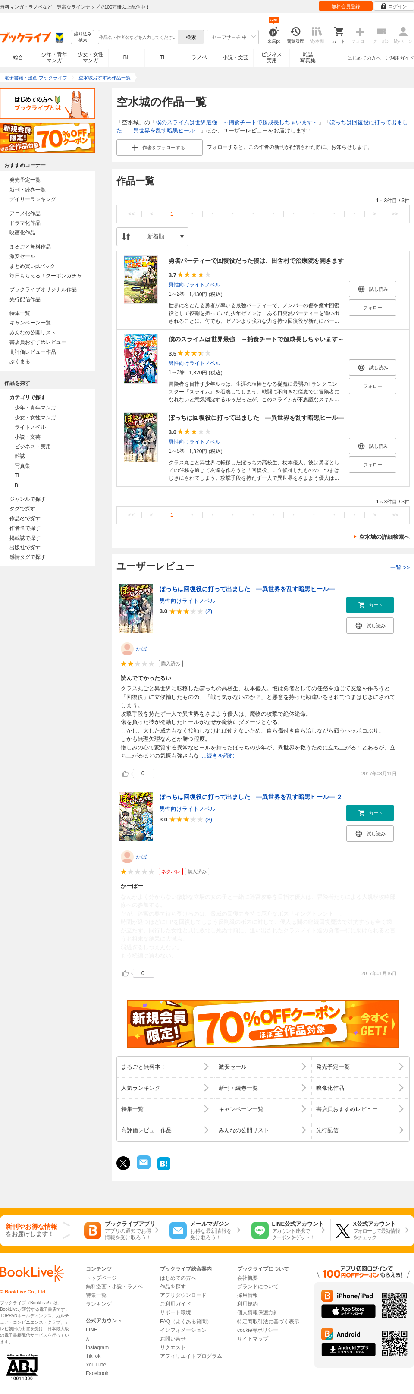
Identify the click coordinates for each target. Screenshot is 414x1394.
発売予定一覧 (25, 180)
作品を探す (173, 1287)
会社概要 (247, 1278)
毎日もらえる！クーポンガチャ (45, 276)
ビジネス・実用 (33, 447)
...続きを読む (218, 755)
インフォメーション (183, 1330)
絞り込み (82, 37)
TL (163, 57)
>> (395, 214)
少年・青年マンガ (54, 57)
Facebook (97, 1373)
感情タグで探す (27, 557)
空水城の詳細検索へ (384, 537)
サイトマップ (252, 1339)
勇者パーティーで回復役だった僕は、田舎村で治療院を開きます (256, 260)
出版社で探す (25, 547)
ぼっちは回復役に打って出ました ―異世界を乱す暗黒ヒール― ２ (251, 796)
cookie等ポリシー (257, 1330)
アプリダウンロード (183, 1295)
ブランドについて (258, 1287)
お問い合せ (173, 1339)
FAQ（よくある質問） (186, 1321)
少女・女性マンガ (91, 57)
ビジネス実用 (271, 57)
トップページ (101, 1278)
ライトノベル (30, 427)
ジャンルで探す (27, 499)
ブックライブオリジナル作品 (43, 289)
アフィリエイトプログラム (191, 1356)
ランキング (99, 1304)
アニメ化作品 (25, 214)
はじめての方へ (364, 57)
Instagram (97, 1347)
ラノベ (199, 57)
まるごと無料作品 (30, 247)
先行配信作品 (25, 299)
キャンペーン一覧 (30, 323)
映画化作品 (22, 233)
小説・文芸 (235, 57)
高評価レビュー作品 (32, 352)
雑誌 (20, 456)
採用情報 (247, 1295)
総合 (18, 57)
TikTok (93, 1356)
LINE (91, 1330)
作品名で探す (25, 519)
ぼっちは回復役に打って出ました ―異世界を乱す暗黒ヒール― (256, 417)
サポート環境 (175, 1312)
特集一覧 (19, 313)
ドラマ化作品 (25, 223)
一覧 (400, 567)
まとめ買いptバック (32, 266)
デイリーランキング (32, 199)
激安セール (22, 256)
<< (131, 214)
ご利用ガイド (400, 57)
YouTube (96, 1365)
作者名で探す (25, 528)
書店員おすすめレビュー (37, 342)
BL (126, 57)
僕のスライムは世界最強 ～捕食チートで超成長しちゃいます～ (237, 122)
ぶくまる (19, 362)
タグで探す (22, 509)
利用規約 (247, 1304)
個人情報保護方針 (258, 1312)
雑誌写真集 (308, 57)
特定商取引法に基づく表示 (268, 1321)
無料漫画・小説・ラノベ (114, 1287)
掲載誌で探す (25, 538)
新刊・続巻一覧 (27, 190)
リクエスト (173, 1347)
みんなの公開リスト (32, 333)
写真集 (22, 466)
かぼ (141, 648)
